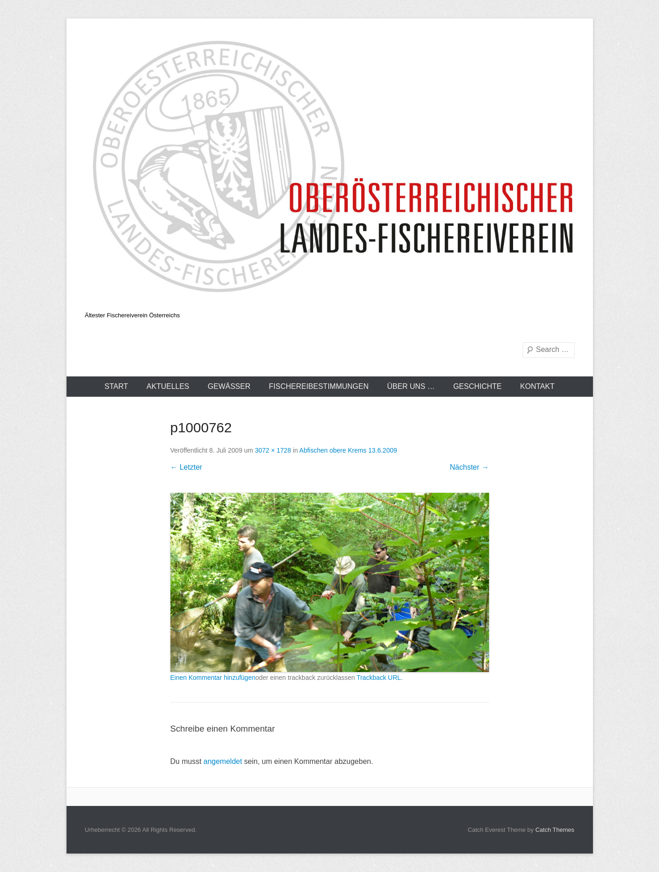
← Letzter (186, 467)
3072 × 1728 (273, 450)
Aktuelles (167, 386)
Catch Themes (554, 829)
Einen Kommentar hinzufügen (212, 677)
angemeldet (223, 761)
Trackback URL (379, 677)
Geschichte (477, 386)
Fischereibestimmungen (319, 386)
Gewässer (229, 386)
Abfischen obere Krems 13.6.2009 (348, 450)
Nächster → (469, 467)
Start (116, 386)
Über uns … (411, 386)
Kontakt (537, 386)
